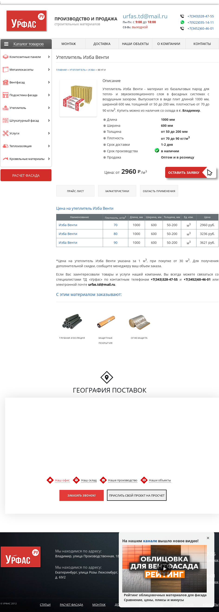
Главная (61, 69)
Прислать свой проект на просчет (136, 495)
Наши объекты (160, 480)
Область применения (159, 191)
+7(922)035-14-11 (199, 20)
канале (150, 540)
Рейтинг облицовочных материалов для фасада (164, 597)
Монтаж (99, 604)
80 (115, 233)
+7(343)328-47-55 (199, 15)
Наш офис (62, 480)
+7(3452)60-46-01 (199, 26)
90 (115, 242)
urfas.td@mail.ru (141, 16)
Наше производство (122, 480)
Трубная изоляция (72, 337)
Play (164, 569)
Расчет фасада (26, 175)
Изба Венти (68, 225)
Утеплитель (78, 69)
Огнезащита (139, 337)
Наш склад (89, 480)
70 (115, 225)
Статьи (45, 604)
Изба (91, 69)
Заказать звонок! (75, 495)
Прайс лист (75, 191)
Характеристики (117, 191)
